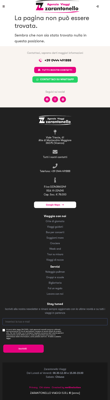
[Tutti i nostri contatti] (55, 151)
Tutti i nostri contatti (55, 157)
